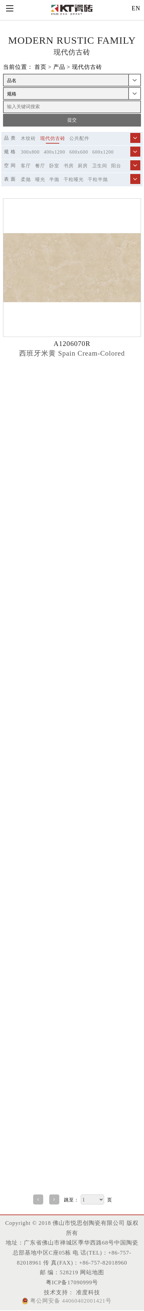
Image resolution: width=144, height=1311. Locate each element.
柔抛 (26, 179)
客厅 (26, 165)
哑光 (40, 179)
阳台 (116, 165)
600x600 (78, 152)
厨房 (83, 165)
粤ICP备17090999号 (72, 1282)
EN (136, 8)
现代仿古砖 (87, 67)
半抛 (54, 179)
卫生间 (99, 165)
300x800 (30, 152)
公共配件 (79, 138)
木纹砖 (28, 138)
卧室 (54, 165)
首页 (40, 67)
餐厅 (40, 165)
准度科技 (87, 1292)
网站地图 (92, 1272)
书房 (69, 165)
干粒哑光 (74, 179)
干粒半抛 (98, 179)
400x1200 (54, 152)
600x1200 (103, 152)
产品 (59, 67)
